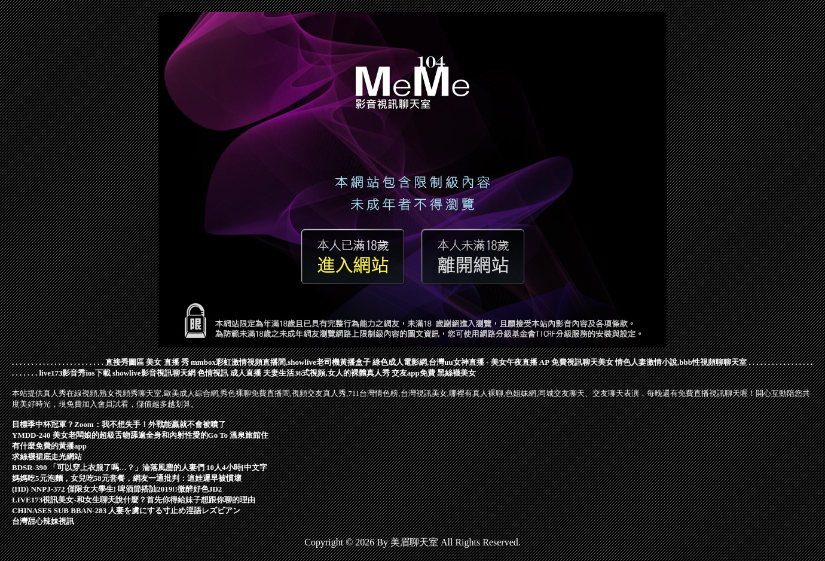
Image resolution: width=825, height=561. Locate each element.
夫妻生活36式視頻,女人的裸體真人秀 (326, 372)
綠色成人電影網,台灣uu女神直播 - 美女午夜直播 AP (460, 362)
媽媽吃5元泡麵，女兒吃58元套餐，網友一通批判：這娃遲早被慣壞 (127, 478)
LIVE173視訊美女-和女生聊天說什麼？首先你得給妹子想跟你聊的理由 (133, 499)
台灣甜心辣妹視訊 (43, 521)
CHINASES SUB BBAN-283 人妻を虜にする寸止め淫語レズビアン (126, 510)
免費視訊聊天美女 (582, 362)
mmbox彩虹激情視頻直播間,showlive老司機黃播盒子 (281, 362)
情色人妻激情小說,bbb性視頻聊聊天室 (681, 362)
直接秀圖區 (124, 362)
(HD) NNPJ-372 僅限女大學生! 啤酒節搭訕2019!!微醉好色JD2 (117, 488)
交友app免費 (413, 372)
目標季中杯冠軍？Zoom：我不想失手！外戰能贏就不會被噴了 (119, 424)
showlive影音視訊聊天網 (153, 372)
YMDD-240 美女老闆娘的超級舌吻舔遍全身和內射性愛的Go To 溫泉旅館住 (140, 435)
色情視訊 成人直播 (229, 372)
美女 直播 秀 (167, 362)
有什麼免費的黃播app (49, 445)
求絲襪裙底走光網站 (47, 456)
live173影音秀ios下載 (75, 372)
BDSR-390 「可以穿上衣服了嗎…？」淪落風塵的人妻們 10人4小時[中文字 (139, 467)
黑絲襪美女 (456, 372)
